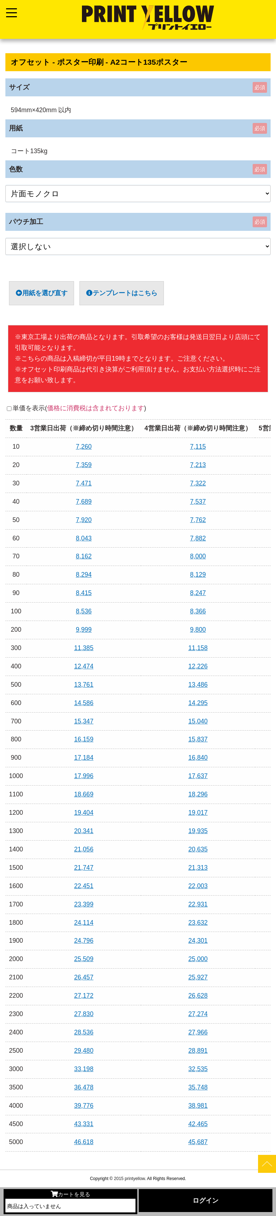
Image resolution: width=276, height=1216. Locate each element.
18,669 (83, 794)
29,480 (83, 1050)
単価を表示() (79, 408)
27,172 (83, 995)
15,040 (198, 721)
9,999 (84, 629)
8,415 (84, 592)
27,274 (198, 1014)
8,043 (84, 538)
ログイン (205, 1200)
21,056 (83, 849)
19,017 (198, 812)
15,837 (198, 739)
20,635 (198, 849)
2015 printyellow (129, 1178)
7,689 (84, 501)
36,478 (83, 1087)
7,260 (84, 446)
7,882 (198, 538)
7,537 (198, 501)
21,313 (198, 867)
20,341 (83, 831)
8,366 (198, 611)
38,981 (198, 1105)
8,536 (84, 611)
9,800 (198, 629)
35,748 (198, 1087)
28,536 (83, 1032)
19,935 (198, 831)
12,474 (83, 666)
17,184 (83, 757)
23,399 (83, 904)
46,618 (83, 1142)
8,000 (198, 556)
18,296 (198, 794)
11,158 (198, 648)
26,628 (198, 995)
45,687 (198, 1142)
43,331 (83, 1124)
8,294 (84, 574)
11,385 (83, 648)
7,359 (84, 464)
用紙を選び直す (42, 293)
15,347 (83, 721)
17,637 (198, 776)
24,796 (83, 940)
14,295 (198, 703)
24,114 (83, 922)
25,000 (198, 959)
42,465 (198, 1124)
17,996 (83, 776)
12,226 (198, 666)
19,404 (83, 812)
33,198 (83, 1069)
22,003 (198, 886)
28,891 (198, 1050)
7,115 (198, 446)
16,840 (198, 757)
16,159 (83, 739)
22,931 (198, 904)
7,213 (198, 464)
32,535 (198, 1069)
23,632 (198, 922)
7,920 (84, 520)
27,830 (83, 1014)
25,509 (83, 959)
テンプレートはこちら (121, 293)
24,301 (198, 940)
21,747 (83, 867)
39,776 (83, 1105)
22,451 (83, 886)
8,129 (198, 574)
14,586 (83, 703)
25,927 (198, 977)
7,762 (198, 520)
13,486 (198, 684)
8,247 (198, 592)
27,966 (198, 1032)
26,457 (83, 977)
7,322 (198, 483)
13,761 (83, 684)
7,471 (84, 483)
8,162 (84, 556)
